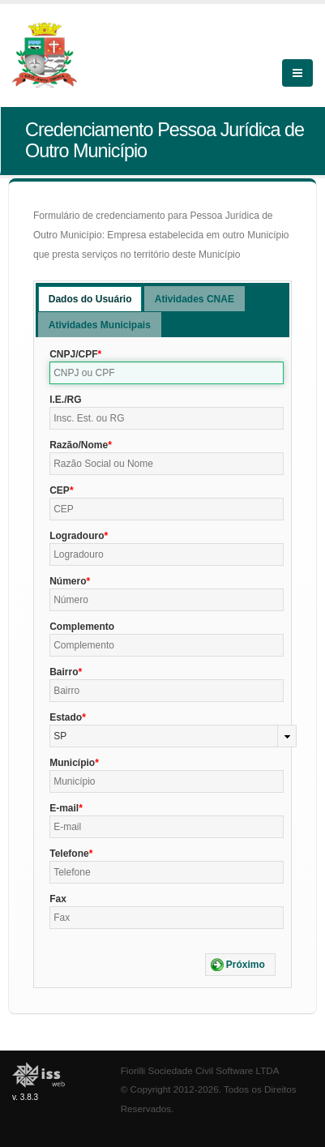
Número (67, 581)
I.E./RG (65, 399)
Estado (65, 717)
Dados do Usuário (90, 299)
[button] (240, 964)
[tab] (90, 298)
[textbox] (166, 373)
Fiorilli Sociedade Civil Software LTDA (200, 1070)
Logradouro (76, 535)
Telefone (68, 853)
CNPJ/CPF (73, 354)
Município (72, 762)
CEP (59, 490)
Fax (57, 899)
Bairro (63, 672)
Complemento (81, 626)
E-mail (64, 808)
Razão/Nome (78, 445)
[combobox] (173, 736)
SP (59, 736)
